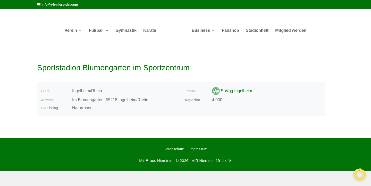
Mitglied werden (290, 31)
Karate (149, 31)
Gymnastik (126, 31)
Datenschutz (174, 149)
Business (201, 31)
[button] (359, 174)
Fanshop (230, 31)
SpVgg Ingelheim (236, 91)
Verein (71, 31)
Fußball (96, 31)
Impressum (198, 149)
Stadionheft (257, 31)
